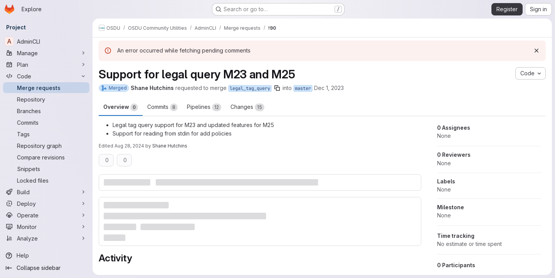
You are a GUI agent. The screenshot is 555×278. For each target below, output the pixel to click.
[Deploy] (46, 203)
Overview (120, 107)
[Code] (46, 76)
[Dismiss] (536, 50)
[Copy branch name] (277, 88)
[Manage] (46, 52)
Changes (247, 107)
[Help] (46, 255)
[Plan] (46, 64)
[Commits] (46, 122)
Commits (162, 107)
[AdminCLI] (46, 41)
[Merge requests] (46, 87)
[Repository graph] (46, 145)
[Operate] (46, 215)
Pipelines (204, 107)
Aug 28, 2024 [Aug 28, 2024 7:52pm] (129, 146)
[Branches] (46, 110)
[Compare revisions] (46, 157)
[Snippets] (46, 168)
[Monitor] (46, 226)
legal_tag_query (250, 88)
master (303, 88)
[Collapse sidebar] (46, 268)
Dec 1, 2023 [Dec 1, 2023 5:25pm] (329, 88)
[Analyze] (46, 238)
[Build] (46, 191)
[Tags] (46, 134)
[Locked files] (46, 180)
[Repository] (46, 99)
